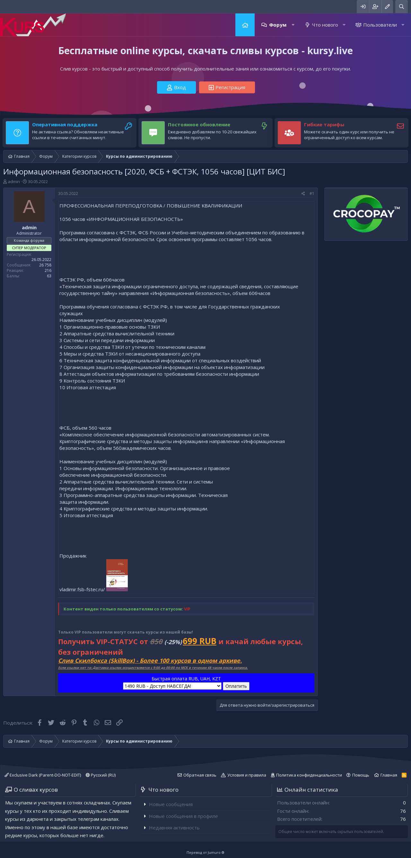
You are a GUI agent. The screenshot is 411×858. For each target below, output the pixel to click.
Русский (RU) (101, 775)
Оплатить (236, 686)
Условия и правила (246, 775)
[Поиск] (401, 6)
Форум (277, 24)
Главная (245, 24)
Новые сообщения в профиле (183, 816)
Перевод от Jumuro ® (205, 852)
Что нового (325, 24)
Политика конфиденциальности (309, 775)
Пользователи (380, 24)
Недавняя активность (174, 827)
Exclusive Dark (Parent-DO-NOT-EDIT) (42, 775)
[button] (293, 24)
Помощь (360, 775)
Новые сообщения (171, 804)
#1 (312, 193)
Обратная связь (199, 775)
